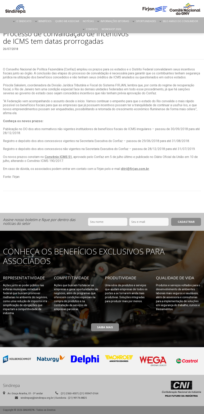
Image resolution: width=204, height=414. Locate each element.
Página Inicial (7, 21)
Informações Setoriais (115, 21)
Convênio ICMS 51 (58, 157)
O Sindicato (23, 21)
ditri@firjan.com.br (135, 169)
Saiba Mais (105, 327)
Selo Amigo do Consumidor (180, 21)
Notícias (88, 21)
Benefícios (44, 21)
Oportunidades (146, 21)
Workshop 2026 (111, 29)
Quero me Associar (67, 21)
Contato (92, 29)
